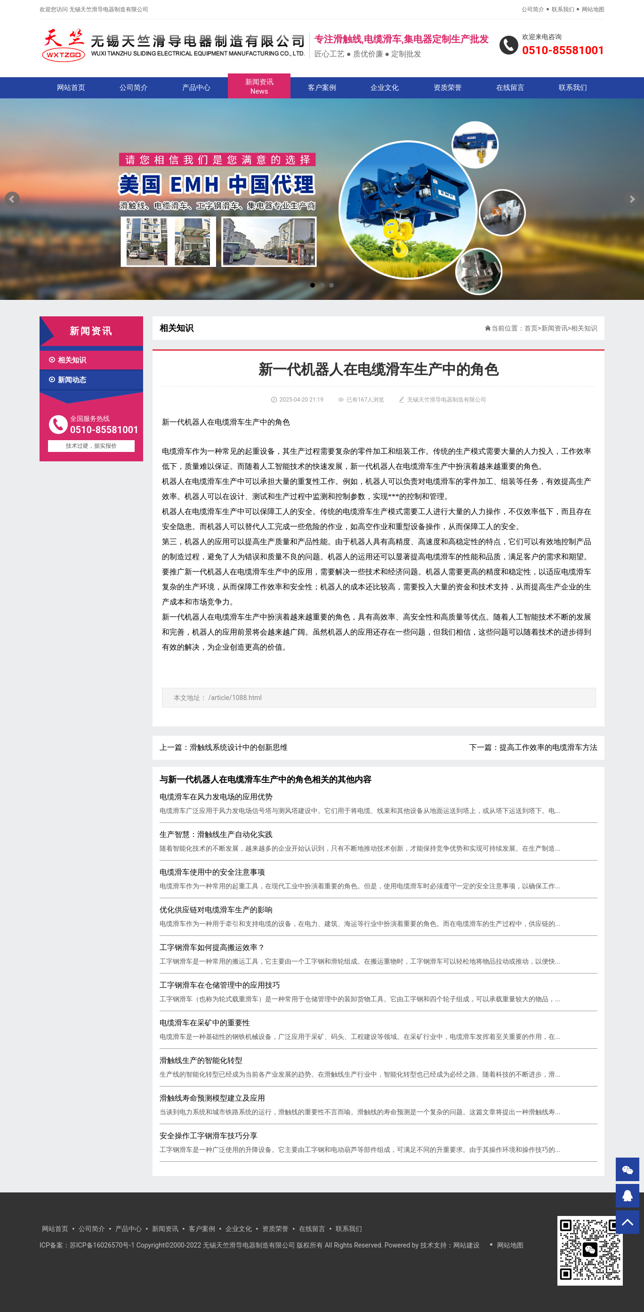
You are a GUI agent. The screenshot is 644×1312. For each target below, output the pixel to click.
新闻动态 (67, 379)
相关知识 (67, 360)
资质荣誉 (448, 87)
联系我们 (563, 9)
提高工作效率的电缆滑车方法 (548, 747)
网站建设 (466, 1245)
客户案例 (322, 87)
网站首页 (71, 87)
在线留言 (510, 87)
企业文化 (384, 87)
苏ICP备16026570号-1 (102, 1245)
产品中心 (196, 87)
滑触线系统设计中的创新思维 (239, 747)
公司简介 (533, 9)
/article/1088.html (235, 697)
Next (631, 199)
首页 (531, 328)
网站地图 (593, 9)
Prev (12, 199)
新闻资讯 (259, 87)
